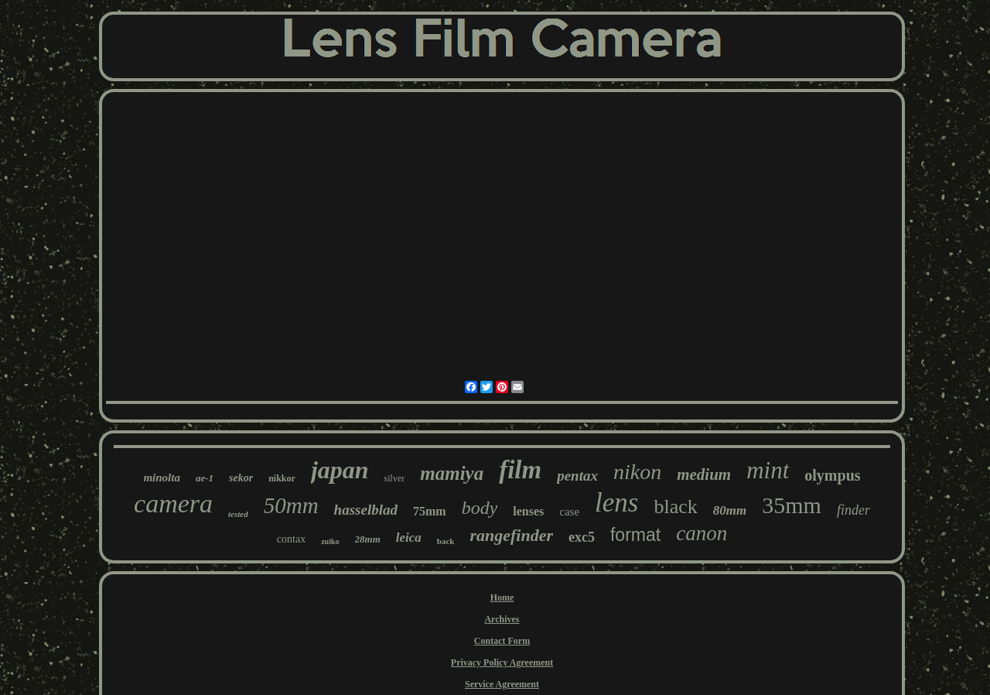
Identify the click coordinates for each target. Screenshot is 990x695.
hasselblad (366, 510)
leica (409, 537)
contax (291, 539)
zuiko (330, 541)
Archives (501, 619)
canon (701, 533)
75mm (429, 511)
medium (704, 474)
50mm (291, 505)
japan (340, 470)
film (520, 470)
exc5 (581, 537)
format (635, 535)
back (446, 541)
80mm (729, 510)
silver (394, 478)
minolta (161, 477)
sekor (241, 478)
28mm (368, 539)
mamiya (451, 473)
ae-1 (204, 478)
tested (238, 514)
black (675, 506)
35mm (791, 505)
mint (767, 470)
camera (173, 503)
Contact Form (502, 640)
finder (853, 510)
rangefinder (511, 535)
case (569, 511)
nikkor (281, 478)
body (480, 508)
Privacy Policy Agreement (502, 662)
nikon (637, 472)
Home (502, 597)
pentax (577, 475)
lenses (528, 511)
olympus (832, 475)
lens (616, 503)
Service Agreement (502, 684)
